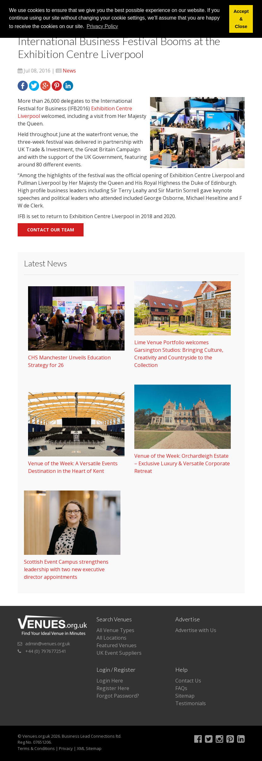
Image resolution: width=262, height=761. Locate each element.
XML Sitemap (89, 748)
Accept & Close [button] (241, 19)
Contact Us (188, 680)
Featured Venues (116, 645)
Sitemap (185, 695)
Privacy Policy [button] (102, 26)
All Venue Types (115, 630)
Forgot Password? (117, 695)
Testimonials (190, 703)
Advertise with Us (195, 630)
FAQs (181, 688)
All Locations (111, 637)
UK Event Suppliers (119, 652)
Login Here (109, 680)
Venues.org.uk (36, 736)
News (69, 70)
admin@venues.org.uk (47, 644)
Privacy (66, 748)
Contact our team (50, 230)
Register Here (112, 688)
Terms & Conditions (36, 748)
